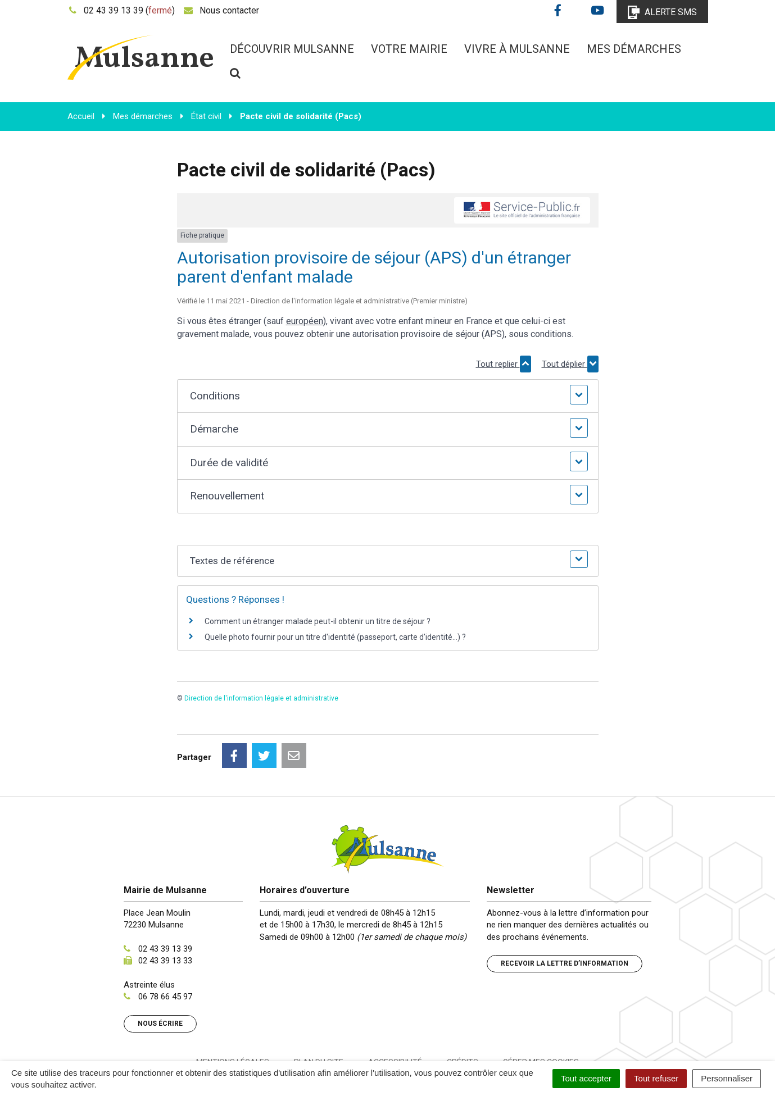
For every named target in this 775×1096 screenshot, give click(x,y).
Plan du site (318, 1012)
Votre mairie (409, 49)
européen (304, 321)
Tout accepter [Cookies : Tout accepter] (586, 1078)
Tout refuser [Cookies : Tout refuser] (656, 1078)
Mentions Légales (232, 1012)
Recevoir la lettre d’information (564, 913)
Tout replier (503, 364)
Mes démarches (634, 49)
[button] (387, 396)
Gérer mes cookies (541, 1012)
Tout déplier (570, 364)
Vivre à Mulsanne (517, 49)
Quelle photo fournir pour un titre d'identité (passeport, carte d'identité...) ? (335, 637)
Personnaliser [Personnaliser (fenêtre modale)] (727, 1078)
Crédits (462, 1012)
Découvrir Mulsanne (292, 49)
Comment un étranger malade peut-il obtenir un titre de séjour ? (317, 621)
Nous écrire (160, 973)
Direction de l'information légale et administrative (261, 698)
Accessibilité (395, 1012)
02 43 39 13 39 (165, 899)
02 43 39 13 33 (165, 911)
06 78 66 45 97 (165, 947)
